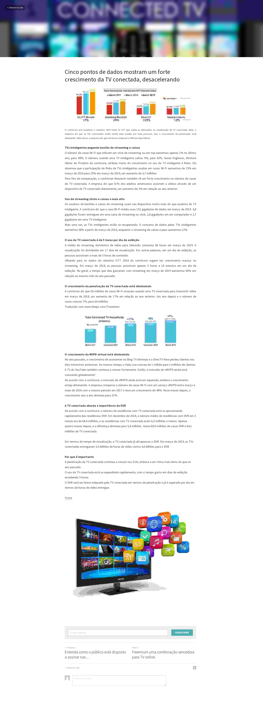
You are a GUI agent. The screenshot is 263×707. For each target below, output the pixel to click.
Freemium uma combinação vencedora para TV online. (164, 656)
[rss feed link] (196, 669)
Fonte (68, 498)
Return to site (15, 7)
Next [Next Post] (136, 649)
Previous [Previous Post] (70, 649)
